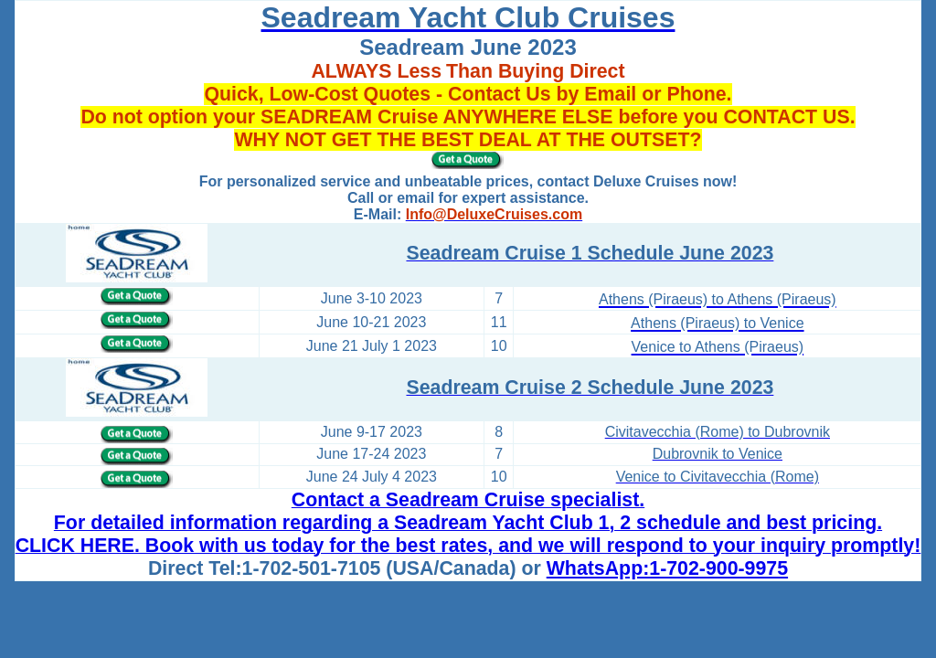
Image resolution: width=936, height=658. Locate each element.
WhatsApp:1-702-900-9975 (667, 568)
